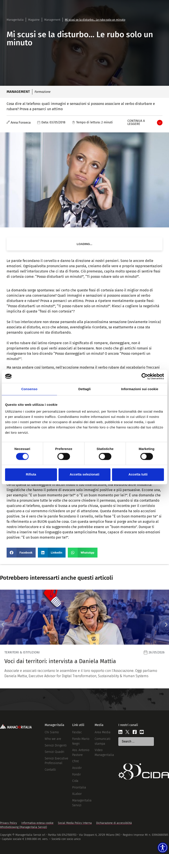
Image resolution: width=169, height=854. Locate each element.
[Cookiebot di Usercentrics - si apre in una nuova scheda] (144, 376)
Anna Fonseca (21, 122)
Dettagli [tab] (84, 389)
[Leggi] (84, 639)
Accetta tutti (138, 474)
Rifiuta (31, 474)
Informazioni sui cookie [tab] (139, 389)
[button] (21, 553)
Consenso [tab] (29, 389)
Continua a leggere (136, 122)
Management (52, 19)
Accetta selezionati (84, 474)
